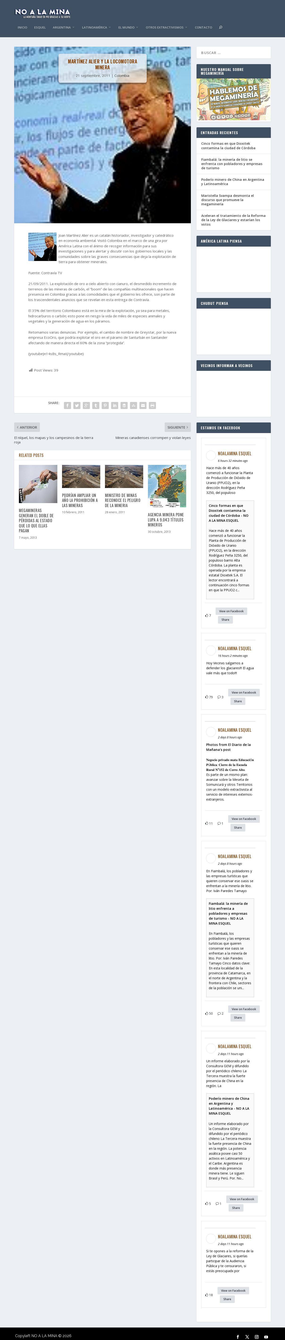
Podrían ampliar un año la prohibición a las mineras (80, 493)
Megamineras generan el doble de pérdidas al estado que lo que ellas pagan (36, 513)
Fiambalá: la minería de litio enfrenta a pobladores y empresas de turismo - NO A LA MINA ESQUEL (228, 906)
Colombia (121, 68)
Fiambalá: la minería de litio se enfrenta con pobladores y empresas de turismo (231, 156)
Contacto (203, 20)
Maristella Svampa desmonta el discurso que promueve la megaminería (227, 192)
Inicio (22, 20)
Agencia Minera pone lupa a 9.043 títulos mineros (166, 513)
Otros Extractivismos (165, 20)
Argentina (62, 20)
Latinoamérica (94, 20)
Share (225, 613)
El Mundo (126, 20)
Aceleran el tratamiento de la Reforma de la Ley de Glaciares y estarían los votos (233, 212)
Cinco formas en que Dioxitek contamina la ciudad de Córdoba (228, 138)
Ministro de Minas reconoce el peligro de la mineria (123, 493)
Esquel (40, 20)
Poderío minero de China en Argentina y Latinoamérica (232, 174)
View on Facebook (231, 604)
